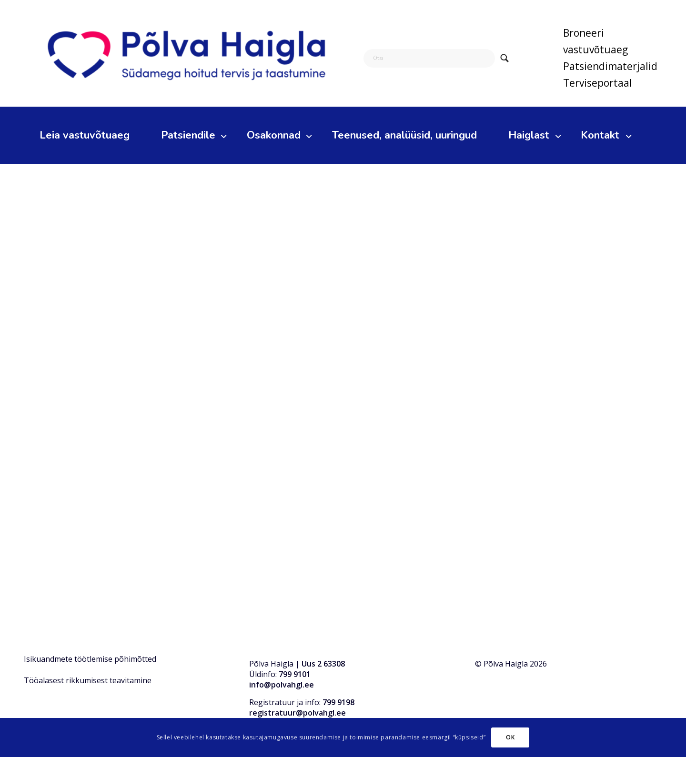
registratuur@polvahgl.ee (297, 712)
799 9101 (295, 674)
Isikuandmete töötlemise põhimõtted (90, 659)
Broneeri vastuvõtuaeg (595, 41)
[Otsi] (429, 58)
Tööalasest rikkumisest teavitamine (87, 680)
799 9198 (338, 702)
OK (510, 737)
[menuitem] (610, 41)
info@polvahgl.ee (281, 684)
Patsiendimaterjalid (610, 66)
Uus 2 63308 (323, 663)
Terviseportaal (597, 83)
